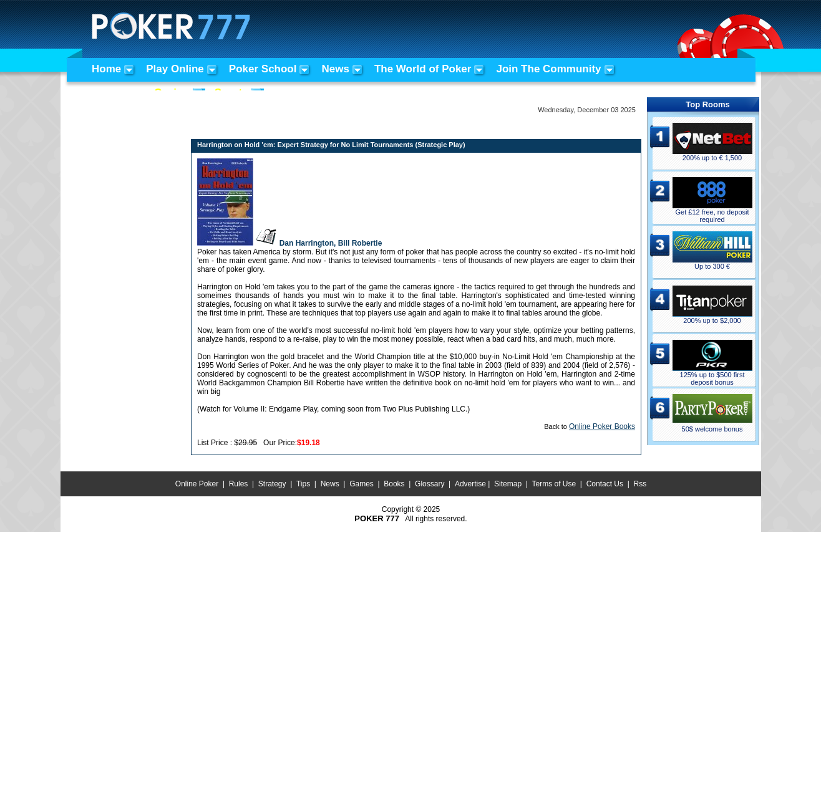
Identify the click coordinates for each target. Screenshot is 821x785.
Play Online (175, 69)
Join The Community (548, 69)
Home (106, 69)
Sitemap (508, 483)
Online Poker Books (602, 426)
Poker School (263, 69)
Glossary (429, 483)
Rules (238, 483)
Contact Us (604, 483)
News (335, 69)
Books (394, 483)
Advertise (470, 483)
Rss (639, 483)
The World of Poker (423, 69)
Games (361, 483)
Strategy (272, 483)
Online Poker (196, 483)
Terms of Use (554, 483)
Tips (303, 483)
